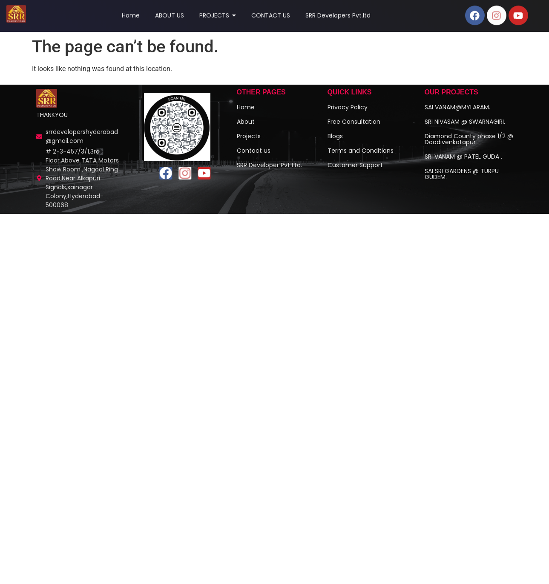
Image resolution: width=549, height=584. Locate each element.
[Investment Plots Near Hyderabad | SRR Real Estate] (46, 105)
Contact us (253, 157)
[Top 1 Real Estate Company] (16, 12)
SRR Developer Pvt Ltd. (269, 172)
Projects (249, 143)
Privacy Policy (348, 114)
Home (246, 114)
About (246, 128)
